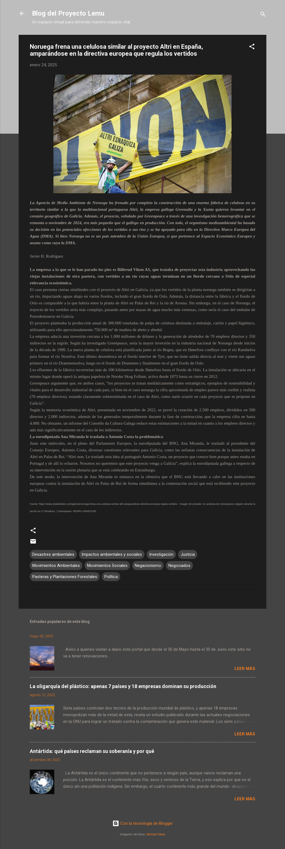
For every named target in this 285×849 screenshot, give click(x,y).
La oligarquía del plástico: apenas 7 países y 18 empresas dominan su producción (123, 686)
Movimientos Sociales (107, 565)
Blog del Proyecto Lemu (68, 13)
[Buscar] (263, 15)
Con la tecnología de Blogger (142, 823)
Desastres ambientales (53, 554)
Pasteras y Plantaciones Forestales (64, 576)
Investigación (161, 554)
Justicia (188, 554)
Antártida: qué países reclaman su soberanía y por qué (92, 751)
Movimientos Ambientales (56, 565)
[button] (252, 47)
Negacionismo (148, 565)
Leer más (244, 668)
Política (111, 576)
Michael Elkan (155, 834)
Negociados (179, 565)
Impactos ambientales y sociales (112, 554)
